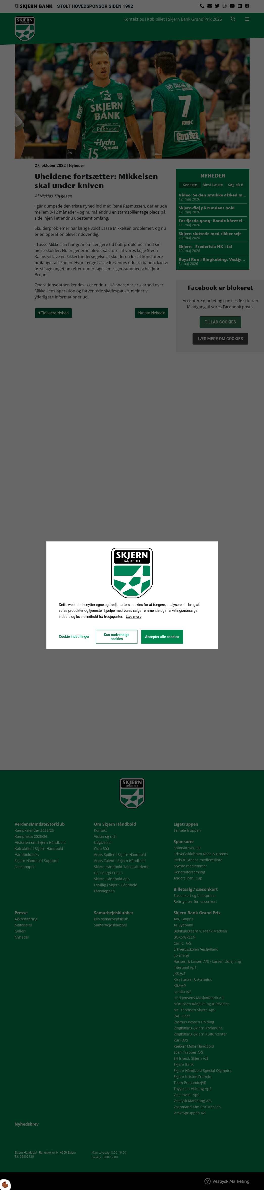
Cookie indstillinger (74, 637)
